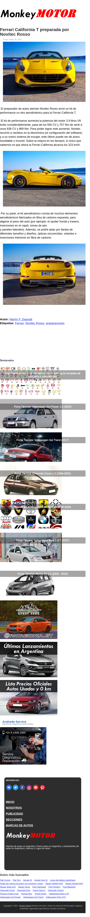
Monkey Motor (25, 906)
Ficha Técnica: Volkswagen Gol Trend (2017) (43, 440)
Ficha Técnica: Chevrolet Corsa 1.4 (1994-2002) (43, 473)
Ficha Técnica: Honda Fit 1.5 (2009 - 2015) (43, 573)
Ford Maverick (69, 887)
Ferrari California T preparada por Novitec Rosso (34, 32)
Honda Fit (27, 880)
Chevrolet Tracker (56, 890)
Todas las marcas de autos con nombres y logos (21, 883)
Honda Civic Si (40, 880)
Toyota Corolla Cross (9, 894)
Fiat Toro (17, 880)
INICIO (10, 802)
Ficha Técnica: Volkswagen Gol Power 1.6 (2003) (42, 406)
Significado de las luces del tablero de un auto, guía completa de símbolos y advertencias (42, 375)
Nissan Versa (24, 887)
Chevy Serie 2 (39, 890)
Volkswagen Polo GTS (56, 897)
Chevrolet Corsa (7, 890)
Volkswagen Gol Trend (33, 897)
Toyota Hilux (26, 894)
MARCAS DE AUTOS (19, 825)
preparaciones (55, 323)
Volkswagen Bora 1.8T (59, 894)
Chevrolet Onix (23, 890)
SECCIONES (14, 819)
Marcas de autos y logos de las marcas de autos (43, 506)
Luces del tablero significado (62, 880)
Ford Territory (54, 887)
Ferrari (19, 323)
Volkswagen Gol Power (10, 897)
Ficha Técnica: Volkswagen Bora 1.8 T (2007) (42, 540)
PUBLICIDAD (14, 813)
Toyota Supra (40, 894)
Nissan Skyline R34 (74, 883)
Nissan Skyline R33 (54, 883)
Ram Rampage (39, 887)
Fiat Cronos (5, 880)
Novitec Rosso (34, 323)
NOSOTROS (14, 807)
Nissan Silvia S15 (8, 887)
